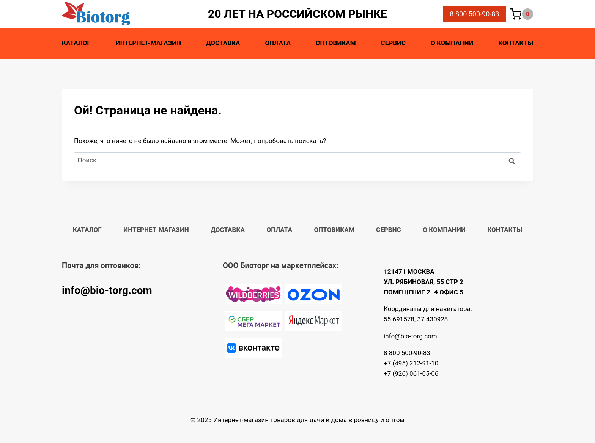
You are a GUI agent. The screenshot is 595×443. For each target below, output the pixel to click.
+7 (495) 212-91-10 (411, 363)
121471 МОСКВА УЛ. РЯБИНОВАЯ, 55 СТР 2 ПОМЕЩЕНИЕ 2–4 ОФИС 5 (423, 282)
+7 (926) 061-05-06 (411, 373)
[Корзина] (522, 14)
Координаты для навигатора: (428, 309)
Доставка (223, 43)
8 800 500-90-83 (474, 14)
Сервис (393, 43)
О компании (452, 43)
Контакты (515, 43)
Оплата (278, 43)
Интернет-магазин (148, 43)
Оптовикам (336, 43)
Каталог (76, 43)
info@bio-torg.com (107, 290)
